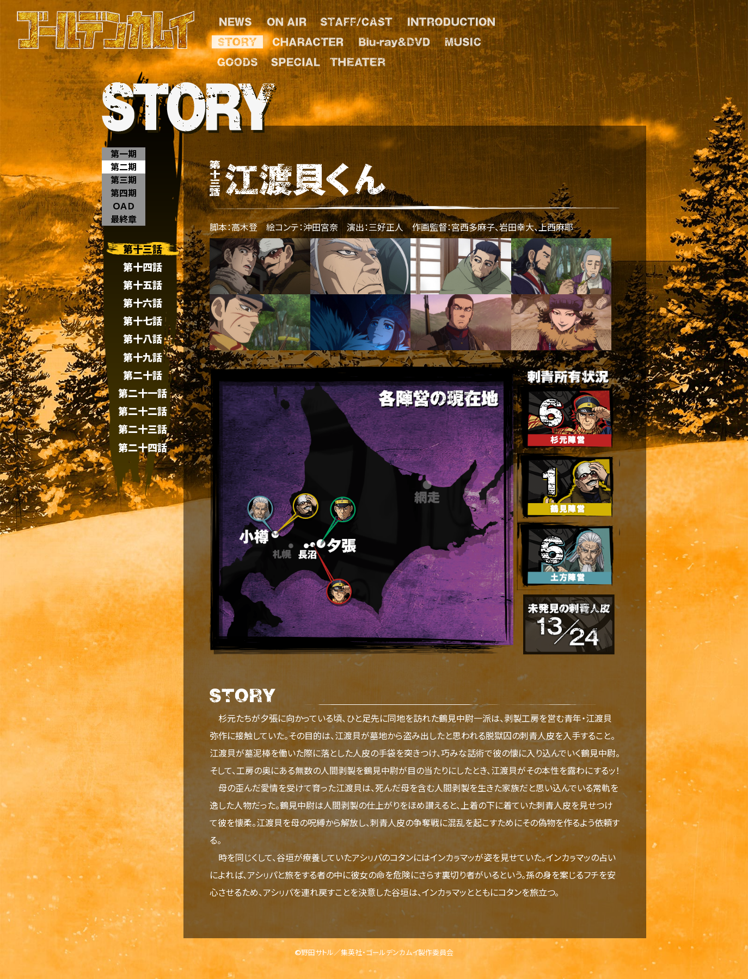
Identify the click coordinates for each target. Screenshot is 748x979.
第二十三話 (142, 429)
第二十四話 (142, 447)
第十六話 (142, 302)
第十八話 (142, 339)
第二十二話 (142, 411)
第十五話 (142, 285)
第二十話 (142, 375)
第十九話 (142, 357)
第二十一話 (142, 393)
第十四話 (142, 267)
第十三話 (142, 249)
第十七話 (142, 321)
